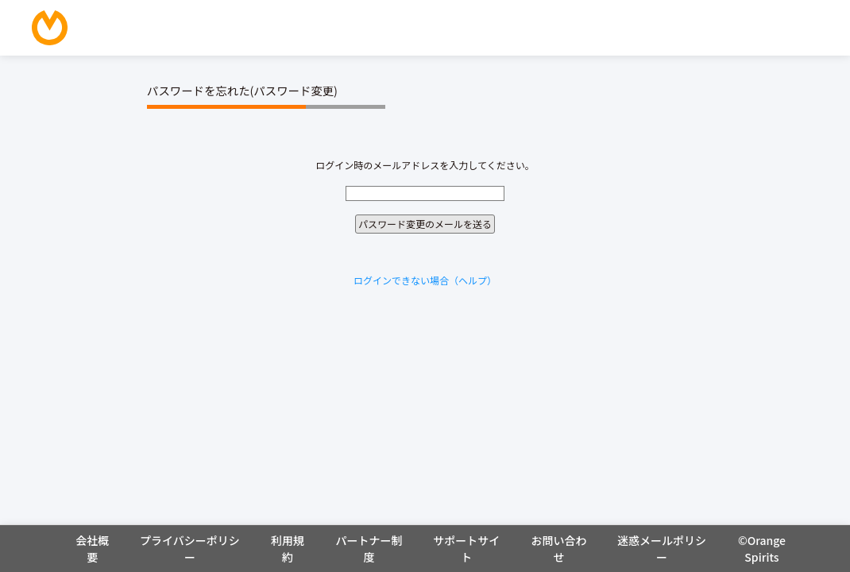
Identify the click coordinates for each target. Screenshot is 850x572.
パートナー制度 (368, 548)
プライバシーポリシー (190, 548)
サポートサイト (466, 548)
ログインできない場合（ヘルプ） (425, 280)
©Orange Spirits (762, 548)
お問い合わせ (558, 548)
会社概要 (92, 548)
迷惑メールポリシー (661, 548)
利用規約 (287, 548)
